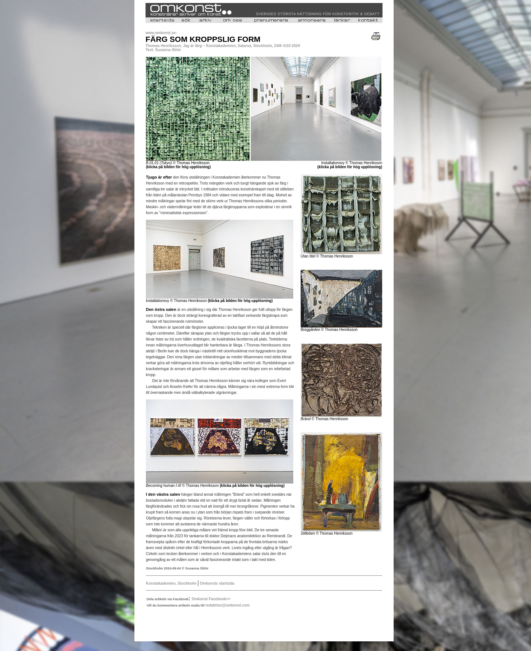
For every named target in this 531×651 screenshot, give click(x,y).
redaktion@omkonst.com (227, 605)
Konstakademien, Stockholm (171, 583)
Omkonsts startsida (216, 583)
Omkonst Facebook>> (211, 599)
